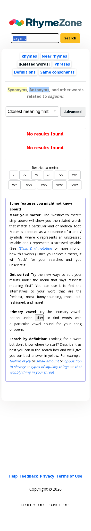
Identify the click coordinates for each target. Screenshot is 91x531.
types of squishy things (50, 366)
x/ (36, 175)
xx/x (59, 185)
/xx (60, 175)
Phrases (62, 64)
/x (24, 175)
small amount (47, 361)
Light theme (33, 504)
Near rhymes (54, 56)
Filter (39, 317)
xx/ (14, 185)
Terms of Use (69, 476)
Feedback (29, 476)
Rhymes (29, 56)
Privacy (47, 476)
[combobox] (32, 111)
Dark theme (59, 504)
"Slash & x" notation (35, 248)
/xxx (29, 185)
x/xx (44, 185)
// (48, 175)
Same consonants (57, 72)
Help (13, 476)
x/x (74, 175)
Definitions (24, 72)
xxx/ (75, 185)
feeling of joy (20, 361)
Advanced (73, 111)
